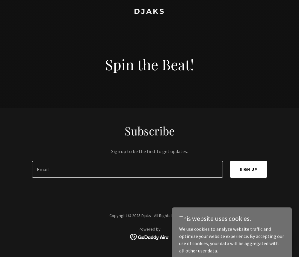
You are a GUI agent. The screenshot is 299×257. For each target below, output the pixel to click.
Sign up (248, 169)
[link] (149, 12)
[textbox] (127, 169)
